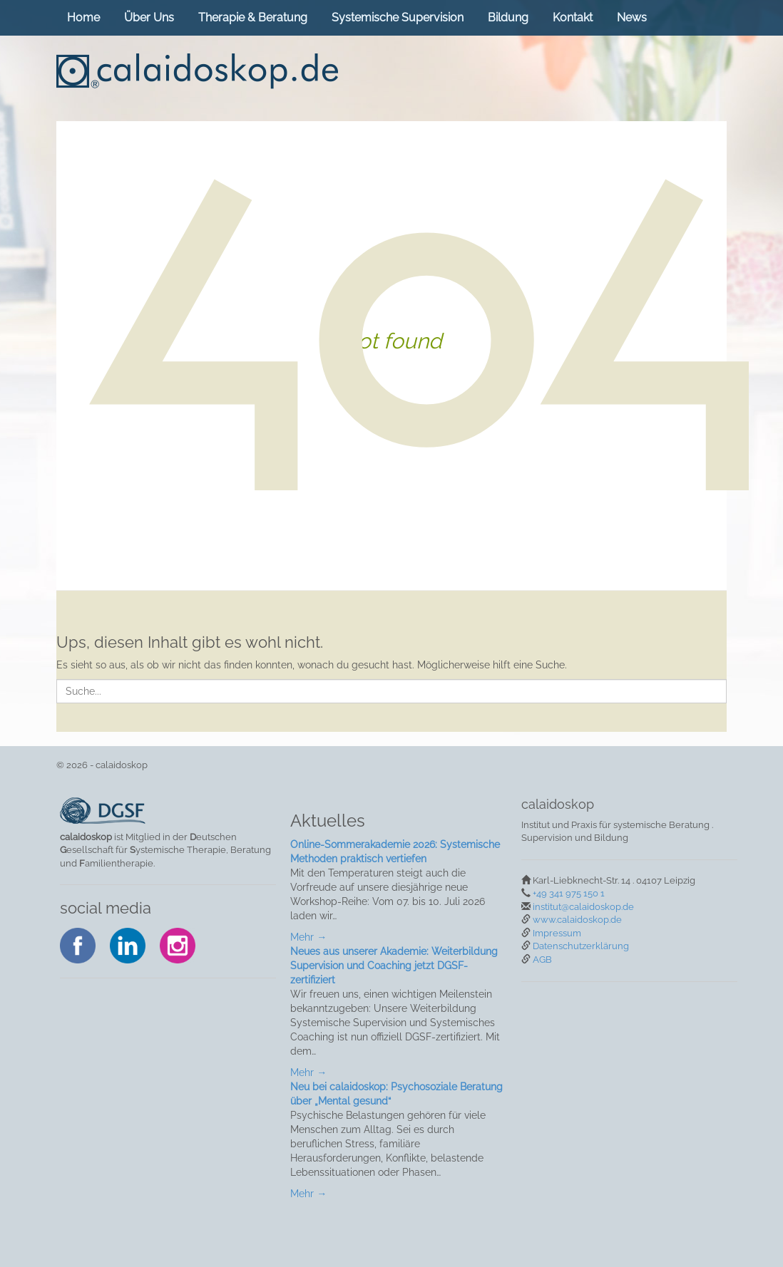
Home (83, 17)
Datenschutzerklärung (581, 946)
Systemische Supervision (398, 17)
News (632, 17)
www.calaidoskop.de (577, 919)
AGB (542, 959)
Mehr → (308, 937)
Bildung (508, 17)
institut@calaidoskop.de (583, 906)
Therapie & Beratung (252, 17)
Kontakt (573, 17)
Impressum (557, 933)
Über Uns (149, 17)
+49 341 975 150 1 (569, 893)
